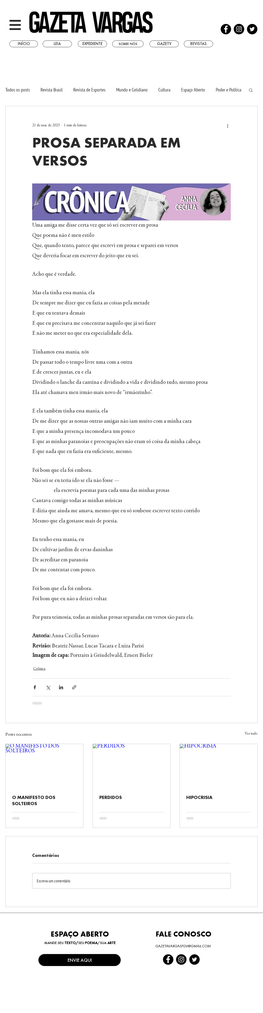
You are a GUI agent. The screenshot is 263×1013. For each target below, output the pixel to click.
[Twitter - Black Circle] (252, 29)
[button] (15, 25)
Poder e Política (228, 90)
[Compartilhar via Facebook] (34, 687)
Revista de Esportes (89, 90)
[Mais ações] (227, 125)
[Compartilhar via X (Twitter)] (47, 687)
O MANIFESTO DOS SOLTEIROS (33, 800)
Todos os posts (17, 90)
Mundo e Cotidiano (132, 90)
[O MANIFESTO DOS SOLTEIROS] (44, 765)
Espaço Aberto (193, 90)
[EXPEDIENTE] (92, 43)
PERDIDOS (110, 797)
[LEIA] (57, 43)
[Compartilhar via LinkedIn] (61, 687)
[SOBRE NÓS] (128, 43)
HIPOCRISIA (199, 797)
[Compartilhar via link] (74, 687)
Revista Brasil (52, 90)
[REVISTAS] (198, 43)
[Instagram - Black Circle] (239, 29)
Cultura (164, 90)
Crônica (39, 669)
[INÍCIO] (23, 43)
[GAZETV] (164, 43)
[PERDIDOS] (131, 765)
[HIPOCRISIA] (218, 765)
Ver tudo (251, 734)
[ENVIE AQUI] (79, 960)
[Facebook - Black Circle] (226, 29)
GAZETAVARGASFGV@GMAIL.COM (183, 946)
